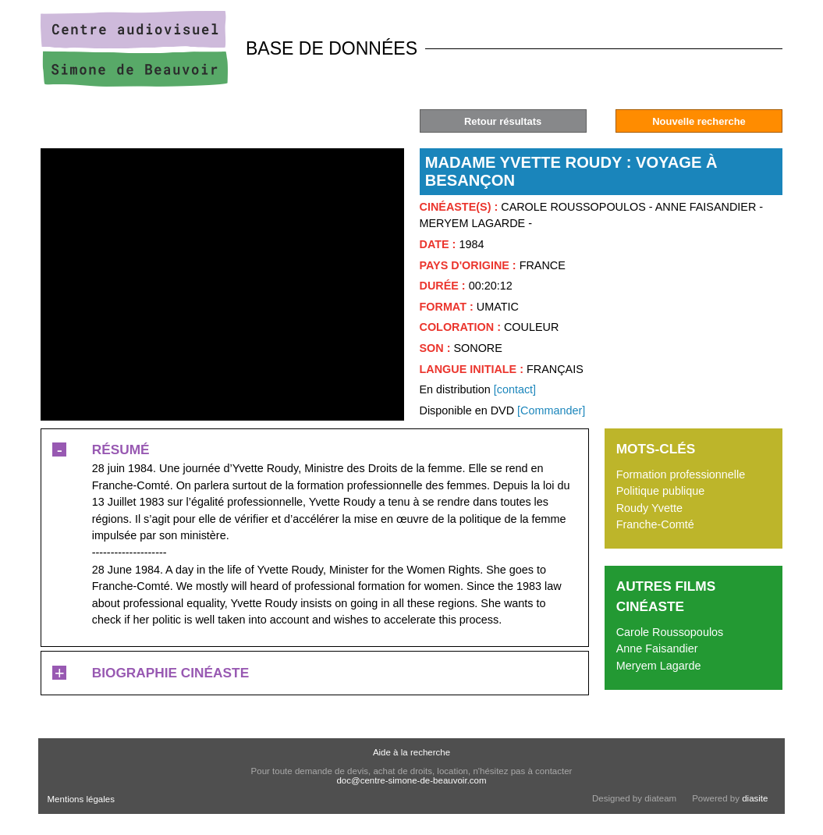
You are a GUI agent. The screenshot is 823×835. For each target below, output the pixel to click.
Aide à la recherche (411, 752)
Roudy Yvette (649, 508)
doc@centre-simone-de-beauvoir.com (411, 780)
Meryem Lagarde (658, 665)
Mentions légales (81, 799)
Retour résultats (502, 121)
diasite (755, 798)
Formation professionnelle (681, 474)
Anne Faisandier (657, 648)
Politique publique (660, 491)
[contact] (515, 389)
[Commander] (551, 410)
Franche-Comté (655, 524)
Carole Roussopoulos (670, 632)
